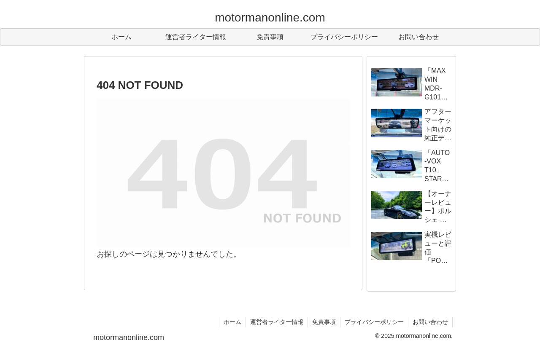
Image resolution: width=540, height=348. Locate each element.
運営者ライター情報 (276, 322)
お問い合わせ (430, 322)
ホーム (232, 322)
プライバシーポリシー (374, 322)
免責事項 (324, 322)
